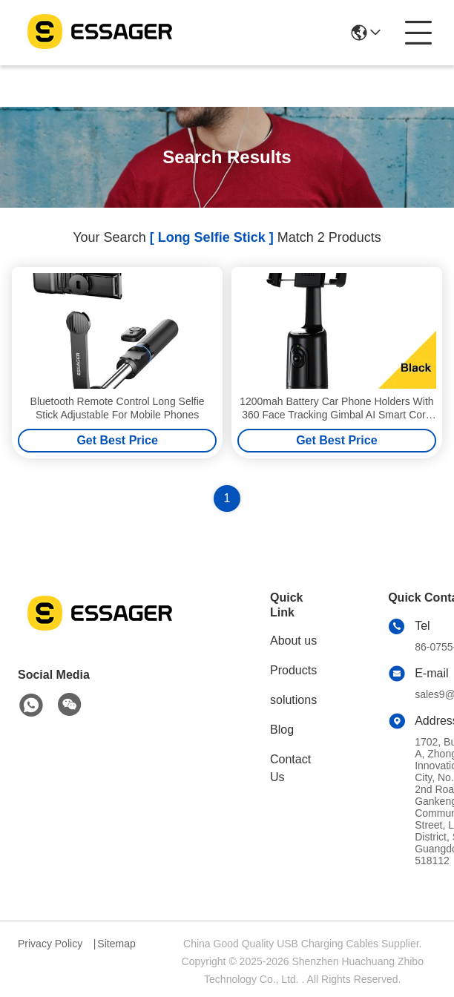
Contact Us (290, 768)
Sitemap (116, 944)
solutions (293, 700)
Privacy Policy (50, 944)
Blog (282, 729)
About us (293, 640)
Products (293, 670)
